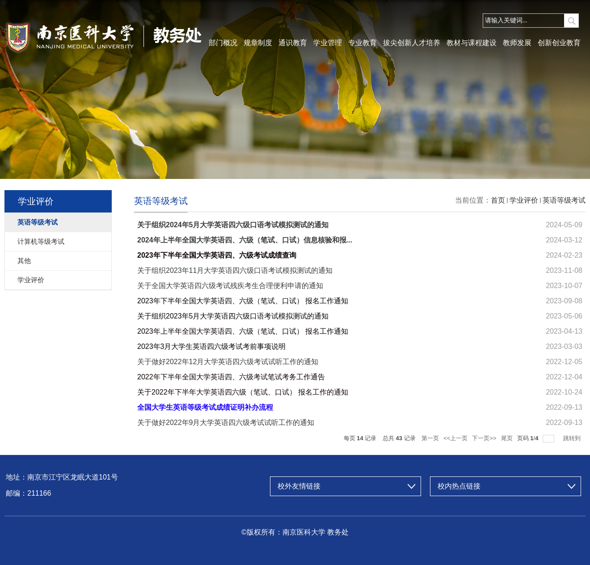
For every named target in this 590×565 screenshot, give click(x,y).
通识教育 (292, 43)
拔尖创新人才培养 (411, 43)
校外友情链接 (299, 486)
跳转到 (572, 438)
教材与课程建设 (472, 43)
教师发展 (517, 43)
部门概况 (223, 43)
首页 (498, 200)
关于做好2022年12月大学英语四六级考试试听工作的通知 (227, 361)
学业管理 (327, 43)
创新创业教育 (559, 43)
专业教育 (362, 43)
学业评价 (524, 200)
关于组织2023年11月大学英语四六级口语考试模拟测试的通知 (235, 270)
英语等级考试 (564, 200)
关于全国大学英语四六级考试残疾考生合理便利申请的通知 (230, 285)
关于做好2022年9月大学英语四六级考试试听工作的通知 (226, 422)
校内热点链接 (459, 486)
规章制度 (258, 43)
